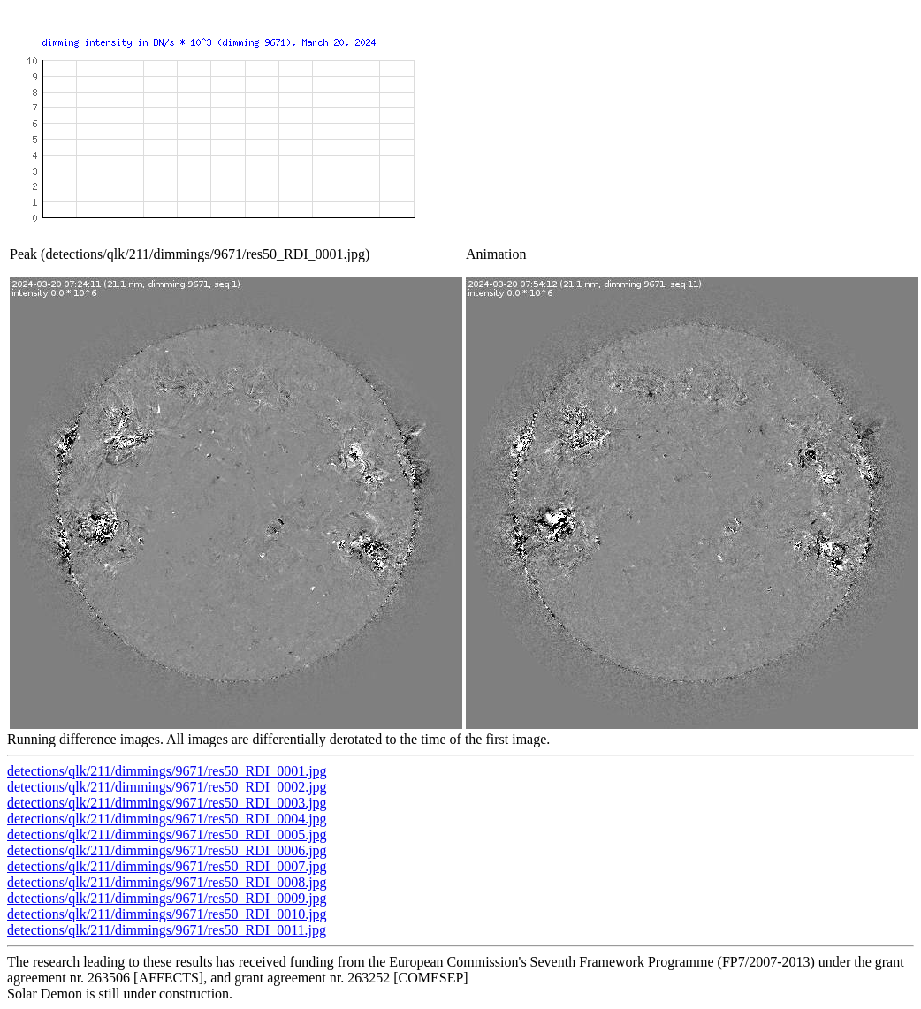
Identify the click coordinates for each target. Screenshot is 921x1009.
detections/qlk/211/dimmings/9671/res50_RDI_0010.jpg (167, 914)
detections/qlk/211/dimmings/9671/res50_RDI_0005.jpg (167, 834)
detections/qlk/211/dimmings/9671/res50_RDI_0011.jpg (166, 929)
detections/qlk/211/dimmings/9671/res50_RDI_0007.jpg (167, 866)
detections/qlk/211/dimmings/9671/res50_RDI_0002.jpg (167, 786)
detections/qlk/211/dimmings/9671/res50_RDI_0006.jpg (167, 850)
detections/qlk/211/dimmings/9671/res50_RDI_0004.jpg (167, 818)
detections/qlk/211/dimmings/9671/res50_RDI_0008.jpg (167, 882)
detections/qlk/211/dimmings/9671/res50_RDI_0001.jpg (167, 770)
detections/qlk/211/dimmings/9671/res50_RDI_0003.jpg (167, 802)
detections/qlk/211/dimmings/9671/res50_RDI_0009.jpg (167, 898)
